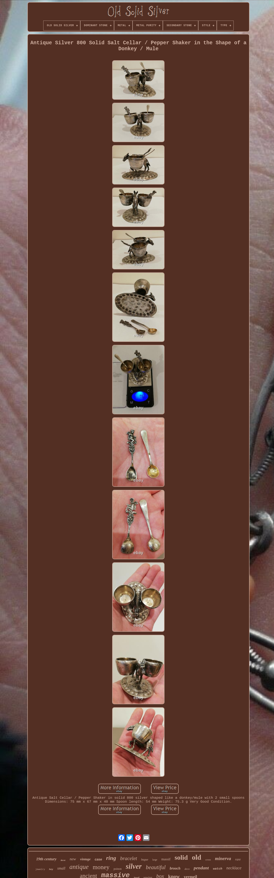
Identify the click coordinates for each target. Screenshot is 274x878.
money (101, 867)
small (61, 868)
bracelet (128, 858)
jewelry (40, 869)
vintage (85, 859)
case (98, 859)
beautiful (156, 867)
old (196, 857)
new (73, 859)
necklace (233, 867)
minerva (223, 858)
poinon (118, 868)
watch (217, 869)
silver (134, 866)
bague (144, 859)
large (154, 859)
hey (51, 869)
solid (181, 857)
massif (165, 859)
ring (111, 858)
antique (79, 866)
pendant (201, 867)
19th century (46, 859)
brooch (175, 868)
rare (238, 859)
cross (208, 859)
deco (187, 868)
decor (63, 860)
